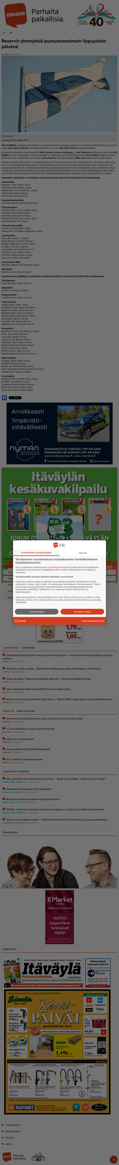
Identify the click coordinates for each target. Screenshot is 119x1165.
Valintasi (82, 552)
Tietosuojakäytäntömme (93, 621)
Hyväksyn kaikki (82, 611)
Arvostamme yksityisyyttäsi (36, 552)
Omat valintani (36, 611)
